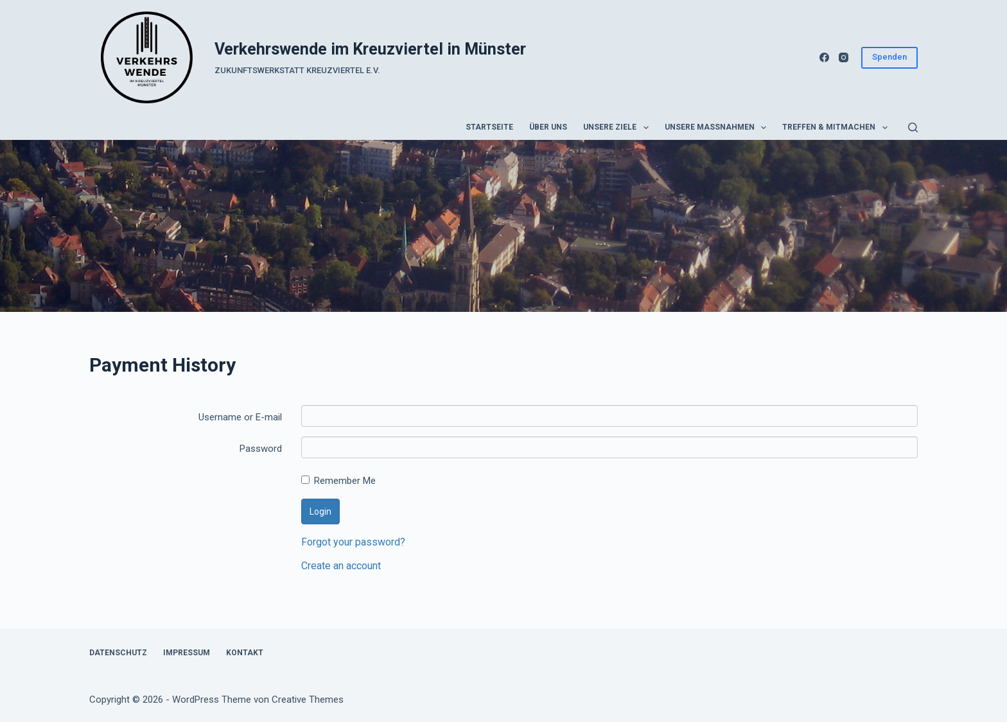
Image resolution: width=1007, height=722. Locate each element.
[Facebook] (824, 57)
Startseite (489, 127)
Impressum (186, 652)
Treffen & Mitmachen (837, 127)
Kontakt (244, 652)
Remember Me (338, 480)
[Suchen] (913, 127)
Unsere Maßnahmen (718, 127)
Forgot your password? (353, 542)
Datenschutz (118, 652)
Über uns (548, 127)
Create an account (341, 566)
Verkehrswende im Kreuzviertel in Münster (370, 49)
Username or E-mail (240, 417)
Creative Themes (308, 699)
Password (261, 448)
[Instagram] (843, 57)
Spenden (889, 57)
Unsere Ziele (618, 127)
